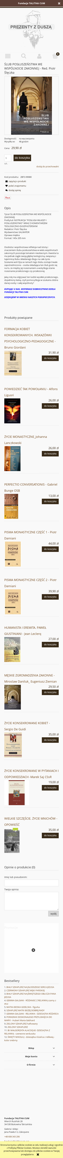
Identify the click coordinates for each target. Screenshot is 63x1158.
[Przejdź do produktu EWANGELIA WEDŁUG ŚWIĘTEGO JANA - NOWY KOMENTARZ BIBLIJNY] (31, 965)
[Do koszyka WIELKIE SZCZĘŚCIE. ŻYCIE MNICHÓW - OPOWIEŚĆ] (50, 835)
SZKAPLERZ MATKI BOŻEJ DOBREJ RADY (25, 1010)
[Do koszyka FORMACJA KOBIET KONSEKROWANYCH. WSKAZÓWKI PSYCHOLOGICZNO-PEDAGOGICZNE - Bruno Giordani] (50, 358)
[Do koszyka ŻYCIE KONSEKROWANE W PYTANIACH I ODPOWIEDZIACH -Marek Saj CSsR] (50, 788)
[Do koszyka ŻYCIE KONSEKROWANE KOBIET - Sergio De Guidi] (50, 740)
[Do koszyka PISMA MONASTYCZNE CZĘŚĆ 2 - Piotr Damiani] (50, 597)
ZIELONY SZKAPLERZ (18, 1026)
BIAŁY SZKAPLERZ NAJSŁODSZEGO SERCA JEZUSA (30, 987)
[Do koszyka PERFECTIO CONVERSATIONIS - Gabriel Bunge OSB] (50, 501)
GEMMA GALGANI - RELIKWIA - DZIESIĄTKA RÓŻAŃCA (32, 1013)
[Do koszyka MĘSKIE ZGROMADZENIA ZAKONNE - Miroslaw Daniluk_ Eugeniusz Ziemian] (50, 692)
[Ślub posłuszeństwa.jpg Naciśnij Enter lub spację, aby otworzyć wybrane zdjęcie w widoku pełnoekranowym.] (31, 105)
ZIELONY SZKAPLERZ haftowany (22, 1023)
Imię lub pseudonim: (15, 877)
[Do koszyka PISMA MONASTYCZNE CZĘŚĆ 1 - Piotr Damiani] (50, 549)
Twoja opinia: (11, 889)
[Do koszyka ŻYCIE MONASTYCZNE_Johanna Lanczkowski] (50, 453)
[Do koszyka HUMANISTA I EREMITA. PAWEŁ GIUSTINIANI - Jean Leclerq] (50, 644)
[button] (8, 56)
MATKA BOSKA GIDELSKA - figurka (23, 1007)
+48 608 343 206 (12, 1136)
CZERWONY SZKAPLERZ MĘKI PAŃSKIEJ (25, 990)
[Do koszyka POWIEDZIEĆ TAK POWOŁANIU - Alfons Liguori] (50, 406)
